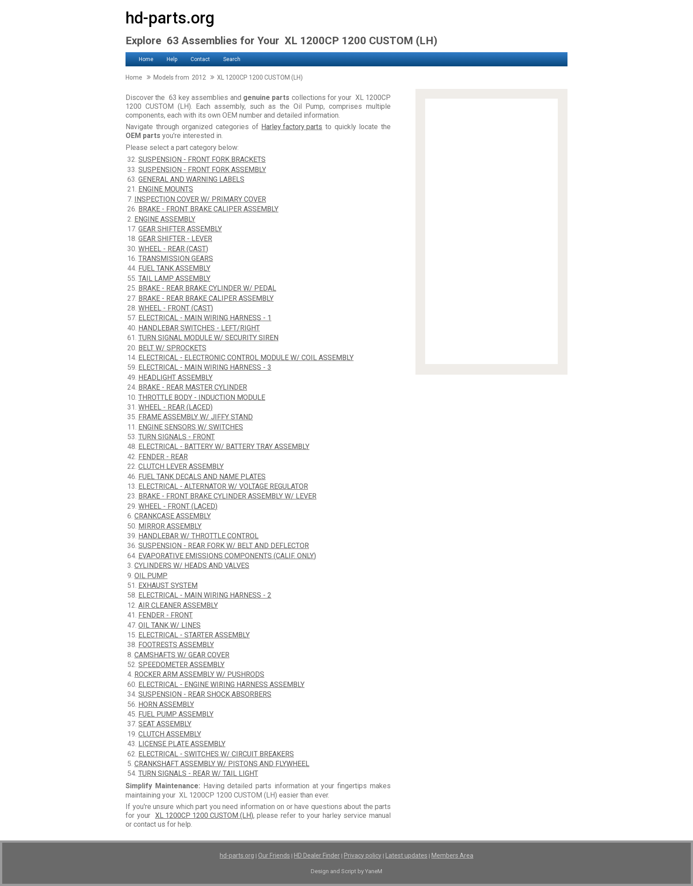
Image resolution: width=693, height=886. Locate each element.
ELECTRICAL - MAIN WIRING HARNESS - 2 (204, 595)
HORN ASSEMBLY (166, 704)
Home (146, 59)
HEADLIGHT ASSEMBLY (175, 377)
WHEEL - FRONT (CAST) (175, 308)
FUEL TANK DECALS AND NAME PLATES (202, 476)
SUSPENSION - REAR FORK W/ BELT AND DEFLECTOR (223, 545)
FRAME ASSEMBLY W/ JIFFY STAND (195, 417)
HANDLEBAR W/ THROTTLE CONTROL (198, 536)
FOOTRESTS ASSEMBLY (176, 645)
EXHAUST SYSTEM (168, 585)
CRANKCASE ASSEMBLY (172, 516)
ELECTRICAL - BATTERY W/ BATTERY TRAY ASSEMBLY (223, 446)
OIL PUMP (151, 575)
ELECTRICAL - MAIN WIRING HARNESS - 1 (204, 318)
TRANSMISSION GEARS (175, 258)
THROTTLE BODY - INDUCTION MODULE (201, 397)
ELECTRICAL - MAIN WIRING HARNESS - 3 (204, 367)
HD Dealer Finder (317, 855)
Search (231, 59)
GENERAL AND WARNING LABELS (191, 179)
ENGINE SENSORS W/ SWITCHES (190, 427)
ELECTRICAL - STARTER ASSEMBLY (194, 635)
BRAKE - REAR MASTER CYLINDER (192, 387)
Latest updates (406, 855)
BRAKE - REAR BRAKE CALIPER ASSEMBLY (206, 298)
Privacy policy (362, 855)
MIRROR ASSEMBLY (170, 526)
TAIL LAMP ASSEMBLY (174, 278)
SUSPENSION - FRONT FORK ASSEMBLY (202, 169)
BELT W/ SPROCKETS (172, 348)
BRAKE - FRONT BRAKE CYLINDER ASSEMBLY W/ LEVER (227, 496)
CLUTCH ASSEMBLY (169, 734)
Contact (200, 59)
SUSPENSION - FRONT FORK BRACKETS (202, 159)
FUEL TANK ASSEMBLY (174, 268)
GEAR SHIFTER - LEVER (175, 238)
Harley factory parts (291, 127)
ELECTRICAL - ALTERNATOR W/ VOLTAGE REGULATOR (223, 486)
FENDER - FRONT (165, 615)
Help (172, 59)
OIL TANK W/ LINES (169, 625)
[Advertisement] (491, 231)
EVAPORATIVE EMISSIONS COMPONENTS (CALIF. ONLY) (227, 556)
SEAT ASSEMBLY (164, 724)
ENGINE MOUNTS (165, 189)
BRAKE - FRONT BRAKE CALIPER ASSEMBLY (208, 209)
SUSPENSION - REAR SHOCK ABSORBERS (204, 694)
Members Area (452, 855)
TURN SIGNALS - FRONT (176, 437)
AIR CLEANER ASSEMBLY (178, 605)
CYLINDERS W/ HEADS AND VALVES (191, 565)
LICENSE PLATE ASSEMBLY (181, 744)
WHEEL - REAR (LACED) (175, 407)
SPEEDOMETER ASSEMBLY (181, 664)
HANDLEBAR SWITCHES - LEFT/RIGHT (199, 328)
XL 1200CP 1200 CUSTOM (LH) (204, 815)
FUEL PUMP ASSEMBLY (175, 714)
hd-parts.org (170, 18)
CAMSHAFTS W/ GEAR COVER (181, 655)
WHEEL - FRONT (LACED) (177, 506)
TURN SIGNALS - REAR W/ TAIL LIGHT (198, 773)
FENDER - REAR (163, 457)
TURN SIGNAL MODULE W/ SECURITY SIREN (208, 338)
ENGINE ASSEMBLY (164, 219)
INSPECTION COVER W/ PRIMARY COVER (200, 199)
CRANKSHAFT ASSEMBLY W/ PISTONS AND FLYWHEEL (221, 763)
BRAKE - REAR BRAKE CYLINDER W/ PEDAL (207, 288)
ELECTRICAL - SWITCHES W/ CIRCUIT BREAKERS (216, 754)
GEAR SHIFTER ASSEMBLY (180, 229)
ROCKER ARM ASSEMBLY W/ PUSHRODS (199, 674)
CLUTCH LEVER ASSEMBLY (181, 466)
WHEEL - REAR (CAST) (173, 249)
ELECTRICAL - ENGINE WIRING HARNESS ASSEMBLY (221, 684)
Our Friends (274, 855)
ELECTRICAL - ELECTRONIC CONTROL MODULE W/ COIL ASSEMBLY (246, 357)
